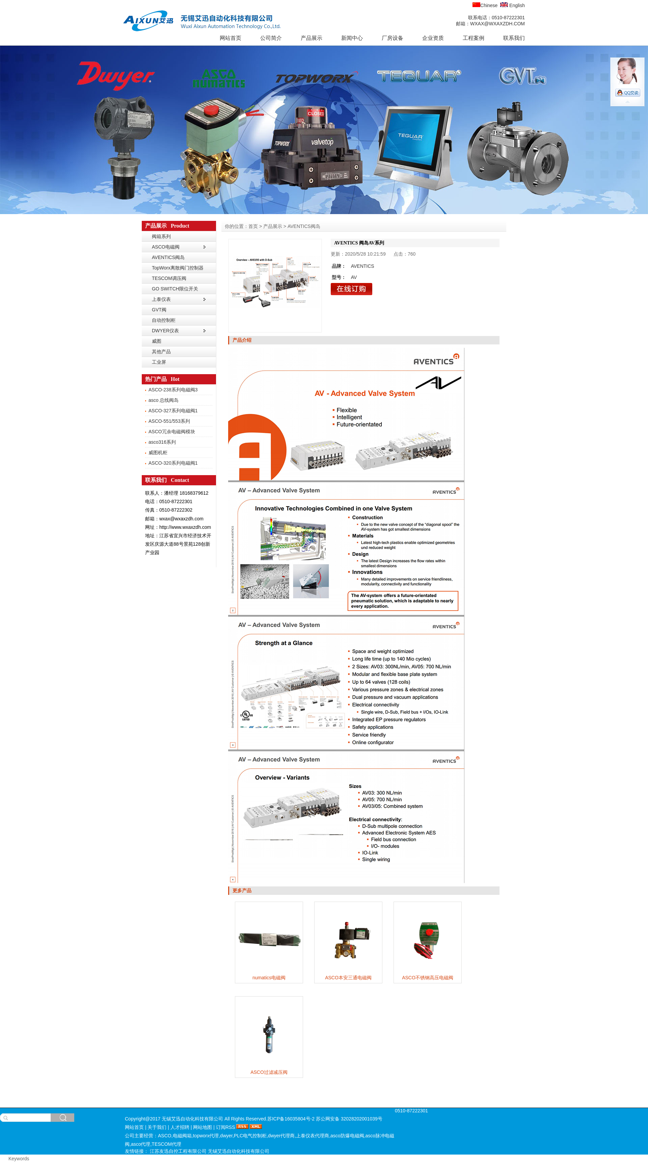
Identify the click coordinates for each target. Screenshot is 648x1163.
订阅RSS (225, 1127)
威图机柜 (157, 452)
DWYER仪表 (165, 330)
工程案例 (473, 38)
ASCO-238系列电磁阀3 (172, 389)
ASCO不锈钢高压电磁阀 (427, 977)
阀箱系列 (161, 236)
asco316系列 (162, 442)
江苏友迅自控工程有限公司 (179, 1151)
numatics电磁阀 (269, 977)
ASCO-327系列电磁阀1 (172, 410)
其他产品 (161, 351)
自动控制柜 (164, 320)
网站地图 (202, 1127)
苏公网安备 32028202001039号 (349, 1118)
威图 (156, 341)
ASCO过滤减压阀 (269, 1072)
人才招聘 (179, 1127)
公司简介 (271, 38)
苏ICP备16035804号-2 (291, 1118)
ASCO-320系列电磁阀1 (172, 463)
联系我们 (514, 38)
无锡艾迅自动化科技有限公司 (238, 1151)
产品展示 (311, 38)
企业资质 (433, 38)
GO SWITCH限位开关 (175, 288)
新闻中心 (352, 38)
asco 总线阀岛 (163, 400)
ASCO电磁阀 (166, 247)
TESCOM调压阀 (169, 278)
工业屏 (159, 362)
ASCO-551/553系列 (169, 421)
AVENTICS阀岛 (168, 257)
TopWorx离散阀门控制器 (178, 267)
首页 (253, 226)
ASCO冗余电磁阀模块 (171, 431)
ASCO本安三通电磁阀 (348, 977)
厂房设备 (392, 38)
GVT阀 (159, 309)
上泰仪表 (161, 299)
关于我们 (156, 1127)
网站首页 (230, 38)
